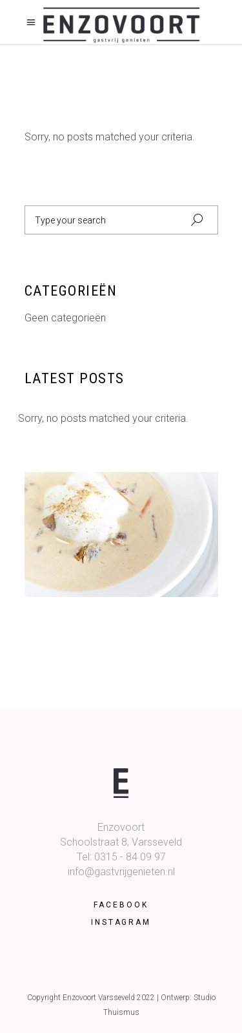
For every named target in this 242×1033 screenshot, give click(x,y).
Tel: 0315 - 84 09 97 (121, 857)
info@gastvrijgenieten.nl (121, 872)
